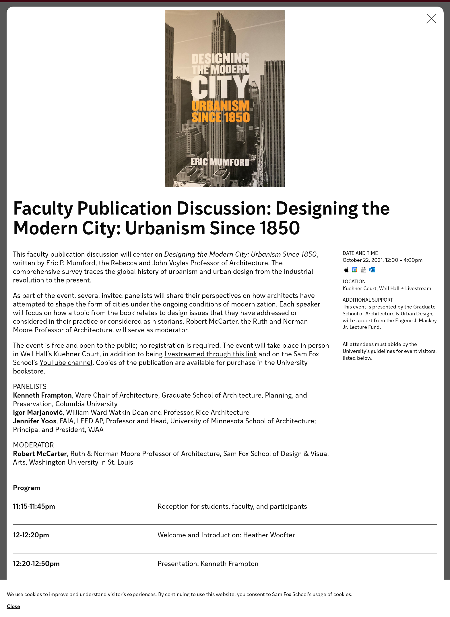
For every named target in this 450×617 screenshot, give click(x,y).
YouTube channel (66, 363)
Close (13, 607)
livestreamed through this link (210, 354)
